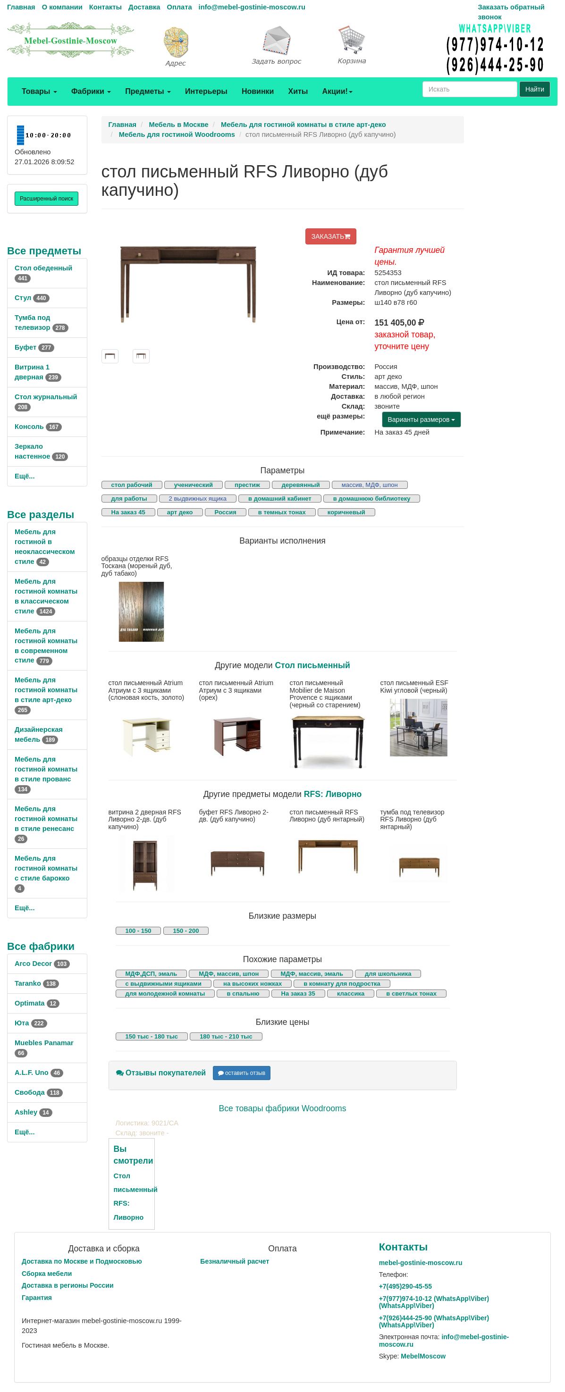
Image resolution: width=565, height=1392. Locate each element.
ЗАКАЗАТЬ (331, 236)
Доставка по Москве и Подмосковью (82, 1261)
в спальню (243, 993)
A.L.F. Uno (39, 1072)
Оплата (179, 7)
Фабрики (91, 91)
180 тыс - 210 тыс (226, 1036)
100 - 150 (139, 930)
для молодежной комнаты (165, 993)
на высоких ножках (252, 983)
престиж (247, 484)
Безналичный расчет (234, 1261)
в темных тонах (282, 512)
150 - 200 (186, 930)
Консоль (38, 426)
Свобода (39, 1092)
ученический (193, 484)
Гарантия (37, 1297)
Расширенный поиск (46, 198)
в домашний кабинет (280, 498)
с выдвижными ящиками (164, 983)
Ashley (33, 1112)
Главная (21, 7)
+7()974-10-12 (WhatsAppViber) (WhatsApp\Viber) (434, 1302)
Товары (39, 91)
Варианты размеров (421, 419)
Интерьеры (206, 91)
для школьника (388, 973)
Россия (225, 512)
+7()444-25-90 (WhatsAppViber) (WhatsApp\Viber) (434, 1321)
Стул (32, 298)
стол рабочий (131, 484)
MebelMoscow (423, 1356)
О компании (62, 7)
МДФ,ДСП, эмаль (151, 973)
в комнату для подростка (342, 983)
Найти (534, 89)
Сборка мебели (47, 1273)
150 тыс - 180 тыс (152, 1036)
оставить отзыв (242, 1073)
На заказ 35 (298, 993)
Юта (31, 1023)
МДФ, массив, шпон (229, 973)
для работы (129, 498)
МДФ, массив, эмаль (312, 973)
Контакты (105, 7)
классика (350, 993)
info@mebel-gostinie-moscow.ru (252, 7)
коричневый (346, 512)
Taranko (37, 983)
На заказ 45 (128, 512)
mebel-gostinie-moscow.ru (421, 1262)
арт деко (180, 512)
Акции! (337, 91)
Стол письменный (312, 665)
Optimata (37, 1003)
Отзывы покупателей (161, 1073)
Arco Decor (42, 963)
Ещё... (25, 476)
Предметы (148, 91)
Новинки (258, 91)
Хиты (298, 91)
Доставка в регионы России (68, 1285)
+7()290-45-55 (405, 1286)
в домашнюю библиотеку (372, 498)
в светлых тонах (411, 993)
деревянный (301, 484)
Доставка (144, 7)
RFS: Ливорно (333, 794)
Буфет (34, 347)
